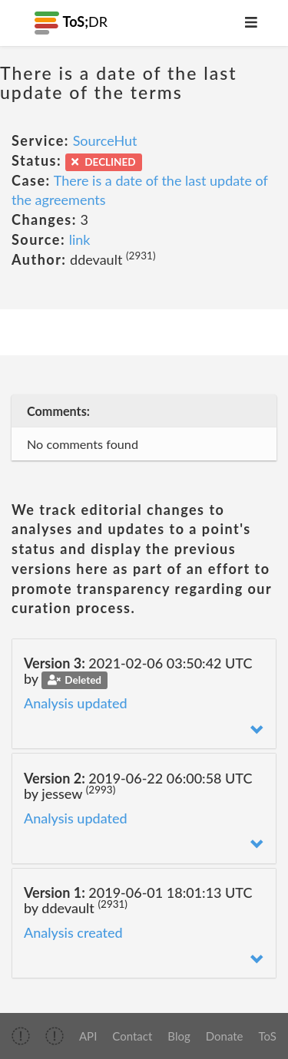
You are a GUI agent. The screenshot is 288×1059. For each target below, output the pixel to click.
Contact (132, 1036)
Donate (224, 1036)
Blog (178, 1036)
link (80, 239)
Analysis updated (75, 702)
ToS (267, 1036)
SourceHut (105, 140)
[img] (21, 1036)
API (88, 1036)
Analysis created (73, 932)
